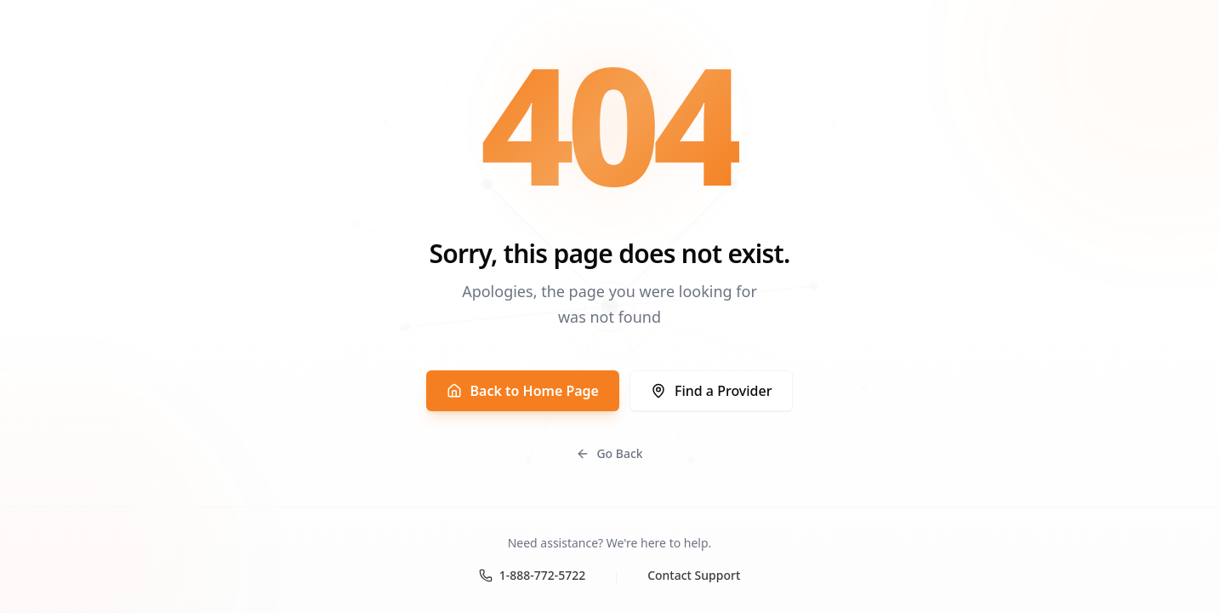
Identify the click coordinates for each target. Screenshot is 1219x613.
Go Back (609, 453)
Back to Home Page (523, 390)
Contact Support (693, 575)
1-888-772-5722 (532, 575)
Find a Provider (711, 390)
